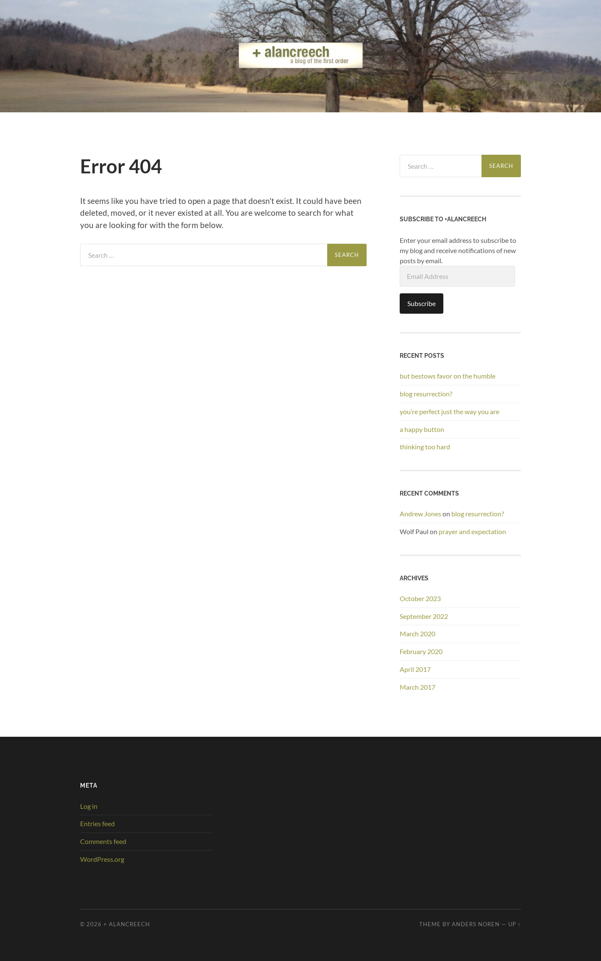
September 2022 (424, 616)
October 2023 (420, 598)
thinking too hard (425, 447)
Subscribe (421, 303)
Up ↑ (514, 924)
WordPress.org (102, 859)
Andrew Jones (420, 514)
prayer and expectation (472, 531)
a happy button (422, 429)
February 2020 (421, 651)
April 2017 (415, 669)
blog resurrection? (426, 394)
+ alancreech (126, 924)
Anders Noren (476, 924)
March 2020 (417, 634)
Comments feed (103, 841)
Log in (88, 806)
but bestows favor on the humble (447, 376)
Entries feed (97, 823)
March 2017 (417, 687)
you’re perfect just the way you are (449, 411)
